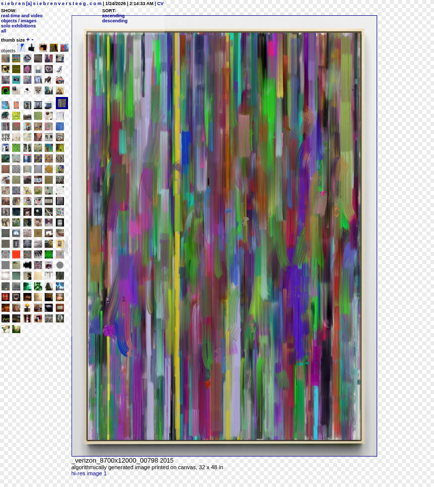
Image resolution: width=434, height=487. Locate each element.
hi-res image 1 (89, 473)
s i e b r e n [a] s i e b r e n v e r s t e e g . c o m (51, 3)
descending (114, 20)
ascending (113, 15)
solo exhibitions (18, 25)
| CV (158, 3)
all (3, 31)
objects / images (19, 20)
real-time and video (22, 15)
